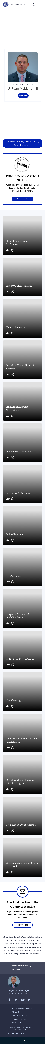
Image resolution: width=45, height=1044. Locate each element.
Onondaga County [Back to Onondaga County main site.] (18, 4)
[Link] (22, 911)
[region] (22, 29)
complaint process (31, 953)
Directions (16, 969)
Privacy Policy (17, 1012)
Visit (8, 250)
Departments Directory (21, 965)
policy (15, 953)
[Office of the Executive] (23, 95)
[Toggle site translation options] (34, 4)
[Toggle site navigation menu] (39, 4)
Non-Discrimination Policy (22, 1008)
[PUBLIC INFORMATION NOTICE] (22, 179)
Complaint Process (19, 1015)
